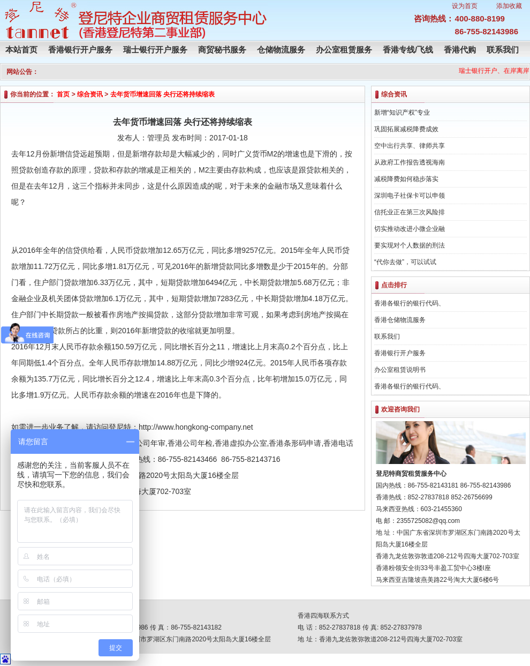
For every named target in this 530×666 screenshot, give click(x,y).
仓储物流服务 (281, 49)
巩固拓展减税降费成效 (406, 129)
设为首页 (465, 6)
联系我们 (503, 49)
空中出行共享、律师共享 (409, 145)
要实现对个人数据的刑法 (409, 245)
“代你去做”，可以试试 (405, 262)
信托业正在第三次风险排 (409, 212)
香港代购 (460, 49)
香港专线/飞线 (408, 49)
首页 (63, 94)
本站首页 (21, 49)
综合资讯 (90, 94)
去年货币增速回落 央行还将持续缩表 (162, 94)
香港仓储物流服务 (400, 320)
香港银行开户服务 (80, 49)
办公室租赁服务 (344, 49)
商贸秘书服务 (222, 49)
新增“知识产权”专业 (402, 112)
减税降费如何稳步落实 (406, 179)
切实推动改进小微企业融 (409, 229)
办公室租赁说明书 (400, 369)
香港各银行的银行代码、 (409, 303)
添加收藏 (509, 6)
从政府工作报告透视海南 (409, 162)
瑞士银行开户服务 (155, 49)
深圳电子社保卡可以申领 (409, 195)
